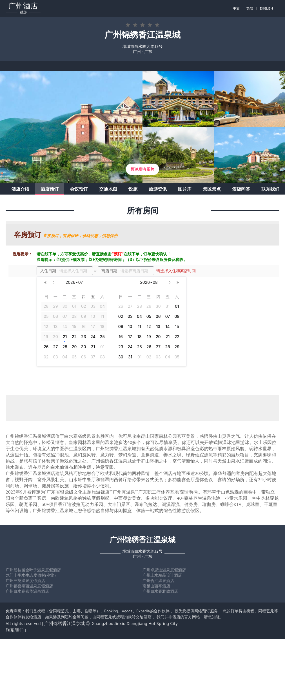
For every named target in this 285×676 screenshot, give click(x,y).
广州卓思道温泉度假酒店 (164, 569)
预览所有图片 (142, 169)
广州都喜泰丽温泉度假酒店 (29, 585)
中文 (236, 8)
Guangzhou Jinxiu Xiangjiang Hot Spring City (135, 623)
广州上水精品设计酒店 (162, 575)
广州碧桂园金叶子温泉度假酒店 (33, 569)
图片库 (185, 189)
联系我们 (270, 189)
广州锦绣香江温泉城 (64, 623)
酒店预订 (50, 189)
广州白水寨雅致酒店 (160, 591)
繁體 (249, 8)
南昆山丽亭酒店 (156, 585)
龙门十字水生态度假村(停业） (32, 575)
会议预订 (79, 189)
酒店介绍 (20, 189)
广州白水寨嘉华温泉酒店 (27, 591)
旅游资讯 (158, 189)
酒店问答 (241, 189)
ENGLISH (266, 8)
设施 (132, 189)
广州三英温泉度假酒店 (25, 580)
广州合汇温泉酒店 (158, 580)
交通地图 (108, 189)
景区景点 (212, 189)
